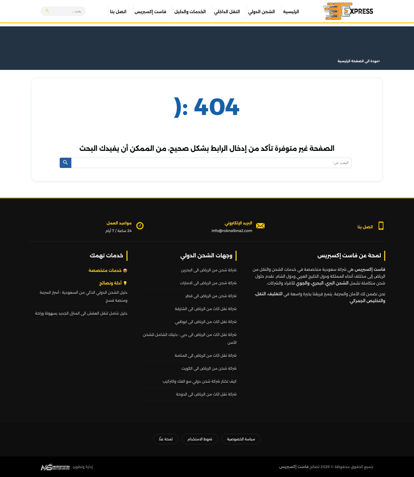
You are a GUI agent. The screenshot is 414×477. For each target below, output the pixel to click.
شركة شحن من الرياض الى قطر (211, 295)
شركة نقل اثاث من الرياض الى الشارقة (206, 308)
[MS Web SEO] (55, 466)
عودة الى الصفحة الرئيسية (358, 61)
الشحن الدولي (261, 11)
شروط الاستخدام (199, 439)
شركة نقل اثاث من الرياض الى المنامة (206, 355)
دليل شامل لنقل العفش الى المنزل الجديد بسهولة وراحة (81, 313)
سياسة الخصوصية (241, 439)
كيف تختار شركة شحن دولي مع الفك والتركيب (200, 381)
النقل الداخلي (227, 11)
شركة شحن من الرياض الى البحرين (209, 270)
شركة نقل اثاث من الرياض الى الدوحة (206, 394)
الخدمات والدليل (190, 11)
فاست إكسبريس (150, 11)
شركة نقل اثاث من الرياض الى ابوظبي (206, 321)
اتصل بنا (118, 11)
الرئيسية (291, 11)
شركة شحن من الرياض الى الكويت (209, 368)
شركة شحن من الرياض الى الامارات (208, 283)
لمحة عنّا (165, 439)
